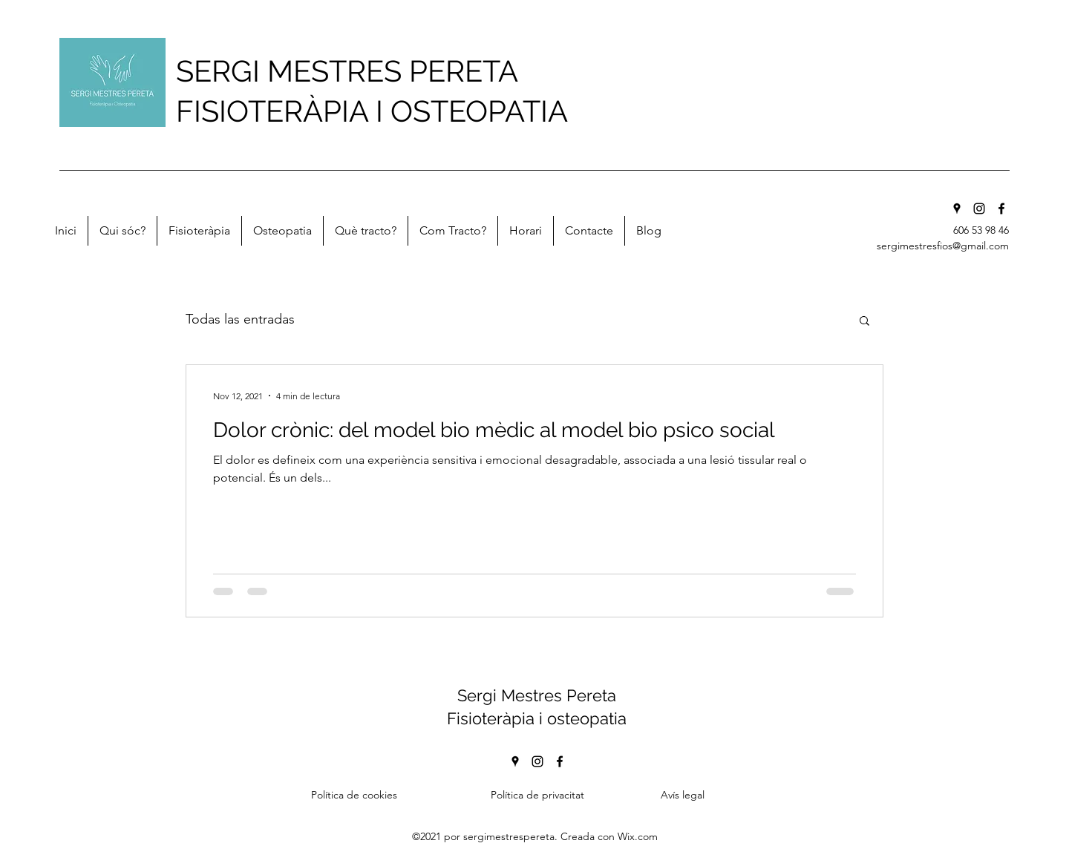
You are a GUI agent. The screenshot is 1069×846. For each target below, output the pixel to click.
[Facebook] (1001, 208)
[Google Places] (956, 208)
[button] (864, 321)
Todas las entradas (240, 319)
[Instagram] (979, 208)
